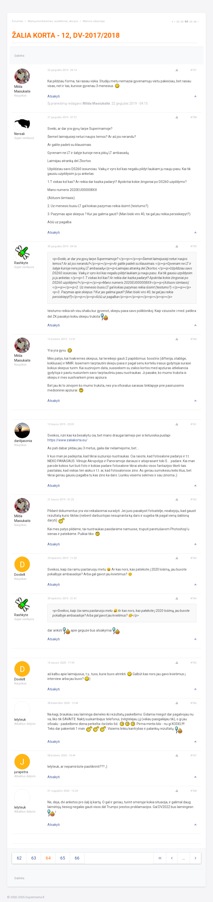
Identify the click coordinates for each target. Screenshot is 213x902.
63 (182, 21)
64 (186, 21)
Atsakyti (53, 96)
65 (191, 21)
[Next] (172, 21)
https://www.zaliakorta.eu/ (67, 440)
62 (177, 21)
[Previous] (174, 21)
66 (195, 21)
